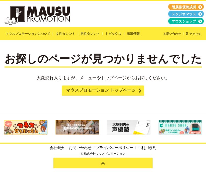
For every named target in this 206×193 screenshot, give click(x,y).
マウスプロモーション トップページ (101, 90)
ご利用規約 (147, 148)
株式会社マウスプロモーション (104, 153)
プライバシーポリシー (114, 148)
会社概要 (57, 148)
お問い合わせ (80, 148)
